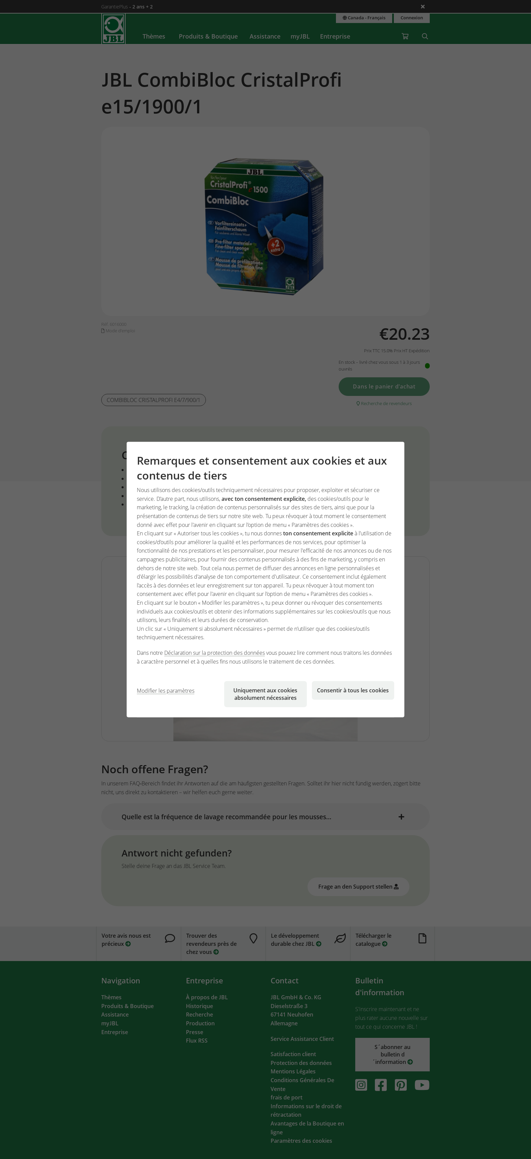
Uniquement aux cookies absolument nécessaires (265, 694)
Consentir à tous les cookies (353, 690)
